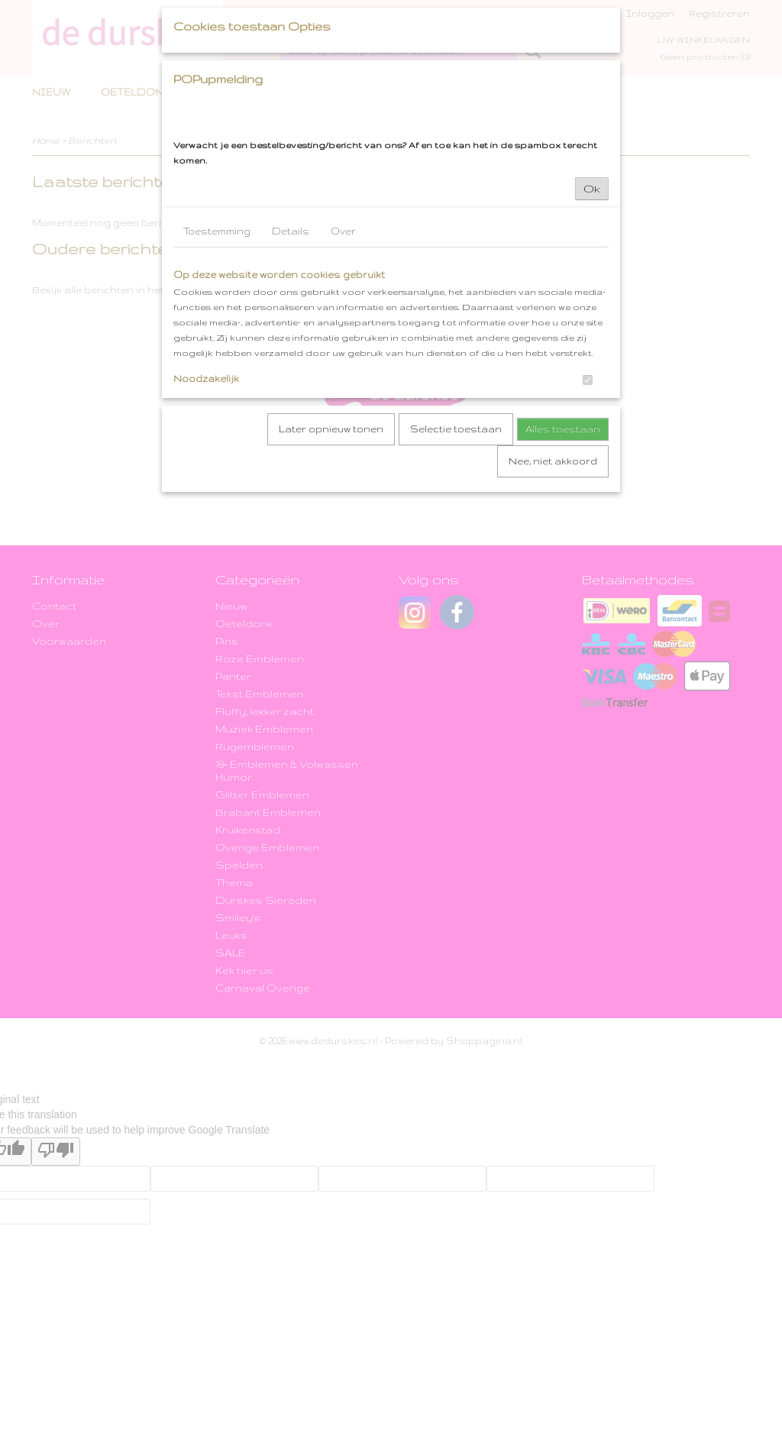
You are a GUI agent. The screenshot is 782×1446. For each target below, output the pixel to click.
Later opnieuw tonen (331, 429)
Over (343, 231)
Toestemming (216, 231)
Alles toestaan (562, 429)
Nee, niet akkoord (553, 461)
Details (290, 231)
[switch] (588, 380)
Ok (591, 189)
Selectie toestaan (456, 429)
